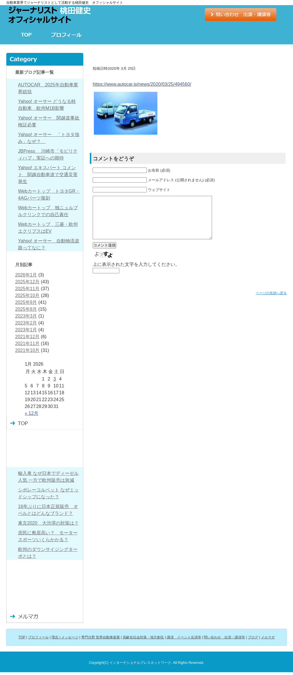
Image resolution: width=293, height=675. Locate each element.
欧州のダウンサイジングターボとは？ (48, 553)
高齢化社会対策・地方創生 (187, 34)
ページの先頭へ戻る (271, 302)
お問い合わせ (240, 14)
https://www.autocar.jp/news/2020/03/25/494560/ (142, 84)
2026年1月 (26, 274)
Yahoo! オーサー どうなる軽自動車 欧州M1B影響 (47, 105)
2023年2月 (26, 322)
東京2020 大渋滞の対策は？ (48, 523)
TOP (26, 34)
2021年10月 (27, 350)
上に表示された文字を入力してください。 (136, 272)
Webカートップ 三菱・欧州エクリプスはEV (48, 228)
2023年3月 (26, 316)
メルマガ (45, 616)
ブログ (267, 34)
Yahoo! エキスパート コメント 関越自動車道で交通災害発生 (48, 174)
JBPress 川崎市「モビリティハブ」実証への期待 (48, 154)
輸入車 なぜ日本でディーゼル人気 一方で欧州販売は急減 (48, 477)
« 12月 (31, 413)
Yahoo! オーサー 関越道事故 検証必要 (49, 121)
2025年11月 (27, 288)
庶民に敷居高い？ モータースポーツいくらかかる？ (48, 536)
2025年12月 (27, 281)
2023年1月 (26, 329)
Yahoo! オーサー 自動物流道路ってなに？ (48, 244)
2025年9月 (26, 302)
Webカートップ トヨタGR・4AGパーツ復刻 (49, 194)
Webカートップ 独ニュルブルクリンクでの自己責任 (48, 211)
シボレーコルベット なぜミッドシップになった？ (48, 493)
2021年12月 (27, 336)
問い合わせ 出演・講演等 (224, 637)
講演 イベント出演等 (227, 34)
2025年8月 (26, 309)
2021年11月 (27, 343)
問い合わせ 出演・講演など (45, 591)
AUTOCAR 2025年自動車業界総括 (48, 88)
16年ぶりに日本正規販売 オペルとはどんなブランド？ (48, 510)
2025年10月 (27, 295)
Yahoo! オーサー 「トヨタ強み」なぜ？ (48, 138)
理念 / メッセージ (106, 34)
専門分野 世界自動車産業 (146, 34)
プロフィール (66, 34)
